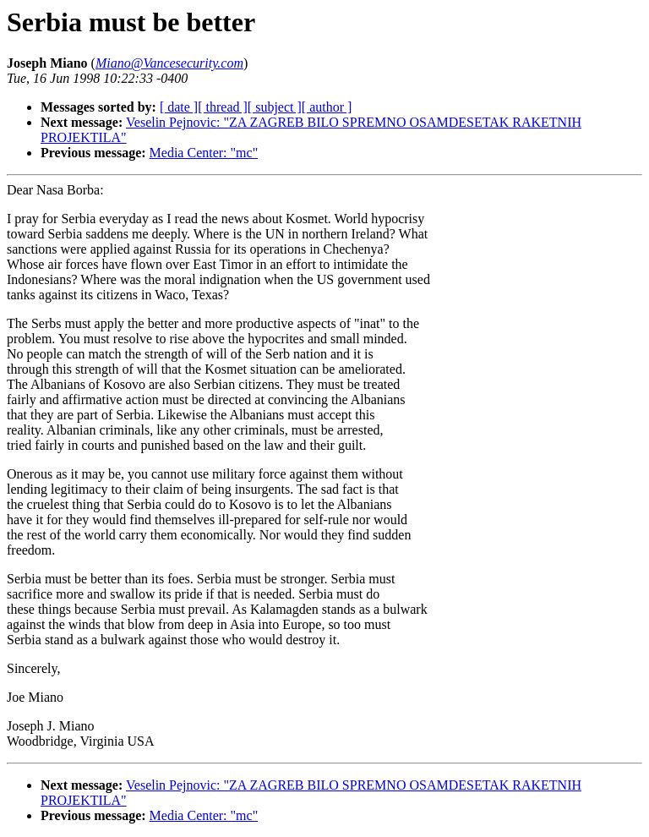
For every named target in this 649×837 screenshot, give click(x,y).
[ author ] (327, 107)
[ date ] (179, 107)
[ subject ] (275, 107)
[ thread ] (223, 107)
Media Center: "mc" (204, 152)
